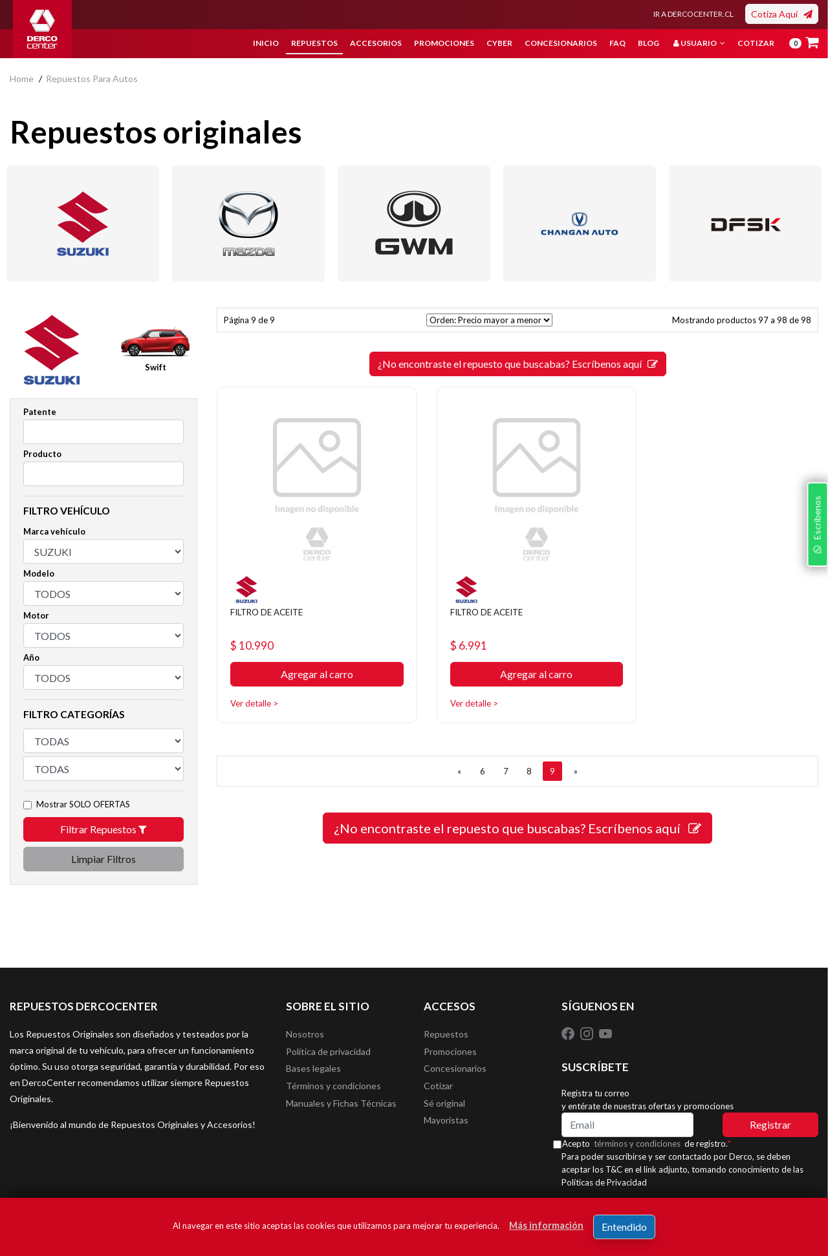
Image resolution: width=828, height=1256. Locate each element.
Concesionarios (561, 43)
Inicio (266, 43)
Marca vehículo (54, 531)
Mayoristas (446, 1132)
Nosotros (305, 1035)
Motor (36, 615)
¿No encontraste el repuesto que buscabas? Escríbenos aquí (518, 363)
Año (31, 657)
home (22, 78)
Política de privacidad (328, 1054)
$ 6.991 (459, 632)
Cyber (499, 43)
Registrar (770, 1124)
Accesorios (376, 43)
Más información (546, 1225)
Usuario (699, 43)
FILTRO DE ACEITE (275, 598)
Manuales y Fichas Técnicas (341, 1112)
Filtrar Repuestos (103, 829)
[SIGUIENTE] (575, 759)
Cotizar (755, 43)
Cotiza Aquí (781, 13)
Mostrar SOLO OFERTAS (83, 804)
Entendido (624, 1226)
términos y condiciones (647, 1143)
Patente (39, 412)
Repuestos (314, 43)
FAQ (617, 43)
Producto (42, 454)
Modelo (38, 573)
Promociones (444, 43)
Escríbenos (814, 708)
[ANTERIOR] (459, 759)
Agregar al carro (310, 662)
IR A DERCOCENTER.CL (693, 14)
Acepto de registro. (656, 1143)
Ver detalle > (258, 691)
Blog (648, 43)
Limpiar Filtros (103, 859)
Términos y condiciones (333, 1093)
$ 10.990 (256, 632)
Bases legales (313, 1074)
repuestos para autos (92, 78)
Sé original (444, 1112)
